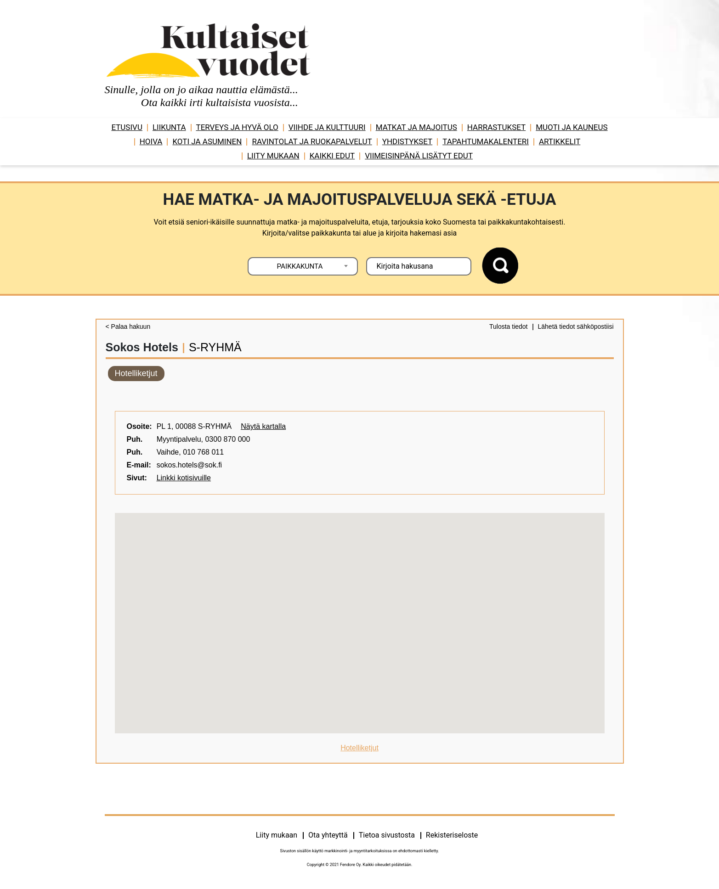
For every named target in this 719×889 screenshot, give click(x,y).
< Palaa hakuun (128, 326)
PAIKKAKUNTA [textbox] (300, 266)
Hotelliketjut (136, 373)
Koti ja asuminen (207, 141)
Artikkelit (559, 141)
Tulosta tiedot (508, 326)
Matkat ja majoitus (416, 127)
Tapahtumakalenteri (485, 141)
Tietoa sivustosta (387, 835)
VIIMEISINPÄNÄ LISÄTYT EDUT (419, 155)
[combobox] (303, 266)
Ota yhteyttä (328, 835)
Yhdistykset (407, 141)
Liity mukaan (273, 155)
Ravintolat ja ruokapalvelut (312, 141)
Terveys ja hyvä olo (237, 127)
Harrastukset (496, 127)
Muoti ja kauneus (571, 127)
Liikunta (169, 127)
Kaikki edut (332, 155)
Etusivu (126, 127)
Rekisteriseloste (452, 835)
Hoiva (151, 141)
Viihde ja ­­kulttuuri (327, 127)
